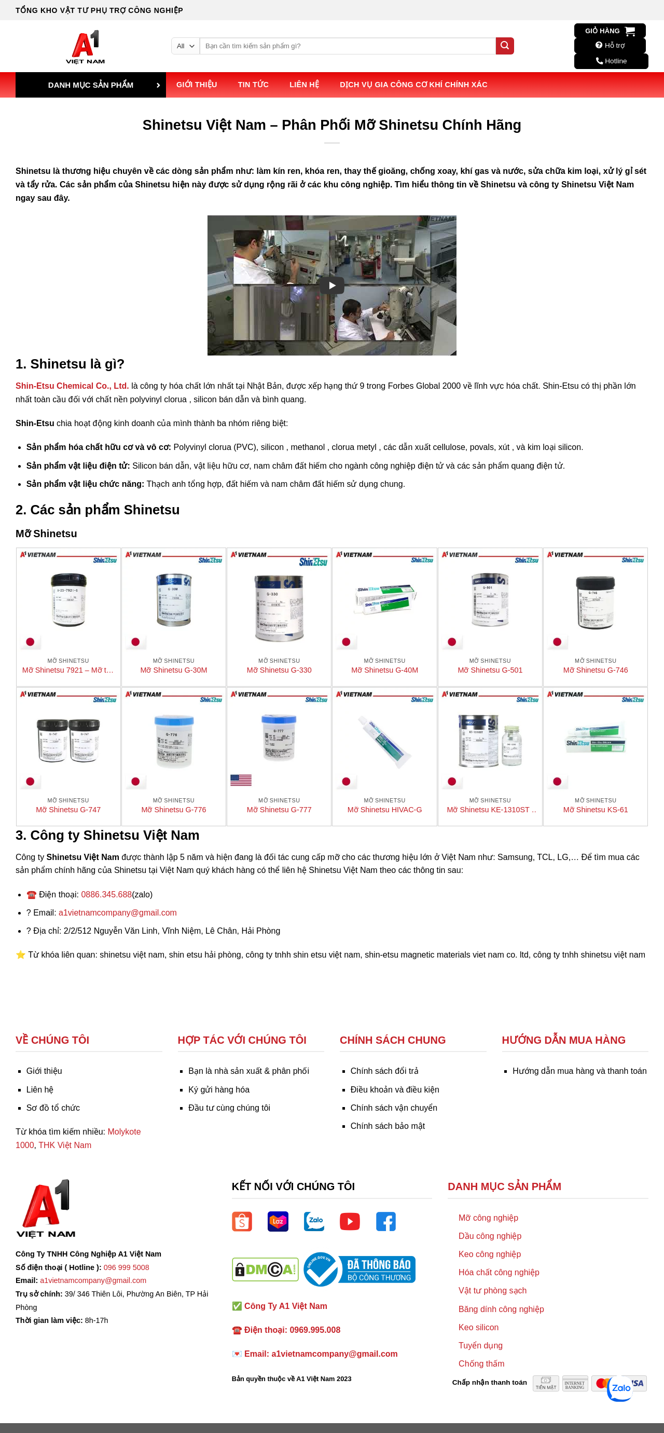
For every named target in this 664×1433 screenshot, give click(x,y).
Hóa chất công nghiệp (499, 1272)
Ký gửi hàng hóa (219, 1089)
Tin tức (253, 84)
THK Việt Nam (64, 1145)
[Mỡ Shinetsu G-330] (279, 600)
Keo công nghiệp (490, 1254)
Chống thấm (481, 1363)
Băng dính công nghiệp (501, 1309)
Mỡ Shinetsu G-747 (68, 810)
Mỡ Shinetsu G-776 (174, 810)
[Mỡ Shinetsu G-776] (174, 739)
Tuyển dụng (481, 1345)
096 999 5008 (126, 1267)
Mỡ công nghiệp (488, 1217)
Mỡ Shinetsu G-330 (279, 670)
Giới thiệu (196, 84)
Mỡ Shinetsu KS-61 (595, 810)
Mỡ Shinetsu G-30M (174, 670)
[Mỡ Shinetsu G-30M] (174, 600)
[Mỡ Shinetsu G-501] (490, 600)
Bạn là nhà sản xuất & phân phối (248, 1071)
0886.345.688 (106, 894)
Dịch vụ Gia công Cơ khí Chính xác (414, 84)
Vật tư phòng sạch (493, 1290)
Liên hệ (304, 84)
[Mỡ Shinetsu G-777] (279, 739)
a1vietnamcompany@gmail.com (118, 912)
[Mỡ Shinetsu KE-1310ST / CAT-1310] (490, 739)
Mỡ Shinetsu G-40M (384, 670)
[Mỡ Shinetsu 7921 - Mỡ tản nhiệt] (68, 600)
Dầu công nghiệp (490, 1236)
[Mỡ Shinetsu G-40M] (384, 600)
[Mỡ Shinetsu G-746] (595, 600)
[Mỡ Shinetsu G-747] (68, 739)
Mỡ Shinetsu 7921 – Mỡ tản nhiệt (68, 670)
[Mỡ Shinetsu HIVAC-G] (384, 739)
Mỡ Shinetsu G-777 (279, 810)
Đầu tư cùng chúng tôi (229, 1107)
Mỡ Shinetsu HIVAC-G (385, 810)
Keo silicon (479, 1327)
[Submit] (505, 46)
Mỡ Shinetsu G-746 (595, 670)
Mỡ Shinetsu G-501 (490, 670)
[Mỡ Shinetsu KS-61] (595, 739)
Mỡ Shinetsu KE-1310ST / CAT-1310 (490, 810)
